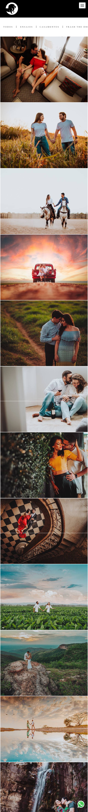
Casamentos (49, 27)
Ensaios (26, 27)
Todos (8, 27)
